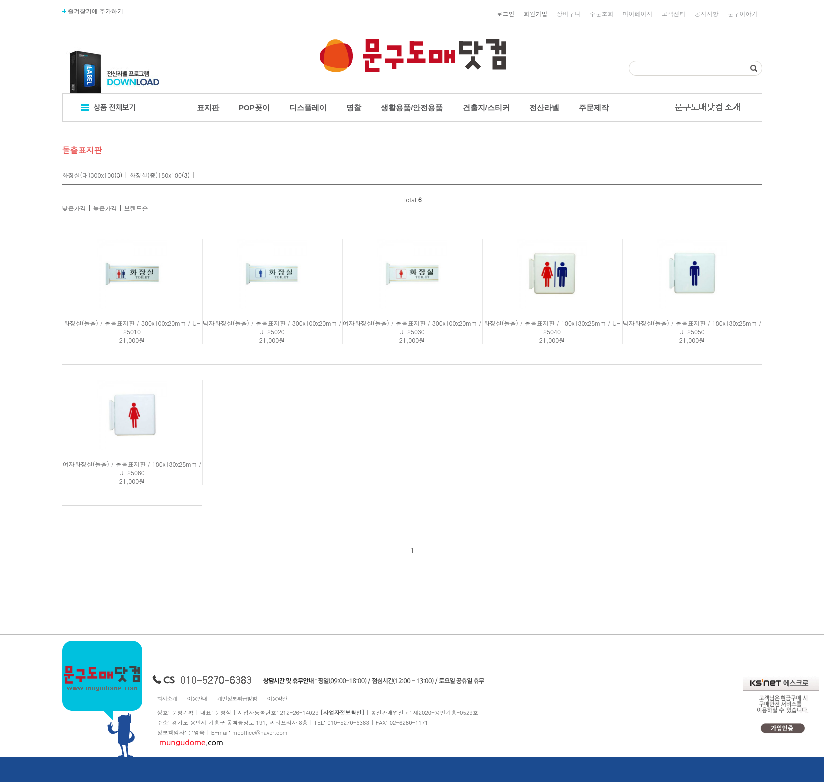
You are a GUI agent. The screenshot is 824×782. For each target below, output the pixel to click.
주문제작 (594, 107)
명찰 (353, 107)
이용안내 (197, 698)
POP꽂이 (254, 107)
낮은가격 (74, 208)
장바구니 (569, 14)
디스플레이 (308, 107)
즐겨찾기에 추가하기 (93, 11)
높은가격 (105, 208)
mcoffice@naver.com (260, 732)
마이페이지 (638, 14)
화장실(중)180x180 (155, 175)
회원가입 (536, 14)
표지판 (208, 107)
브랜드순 (136, 208)
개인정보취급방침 (237, 698)
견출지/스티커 (486, 107)
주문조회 (602, 14)
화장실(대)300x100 (88, 175)
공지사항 (707, 14)
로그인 (506, 14)
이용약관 (277, 698)
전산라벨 (544, 107)
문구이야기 (743, 14)
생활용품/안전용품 (412, 107)
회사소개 (167, 698)
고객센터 (674, 14)
